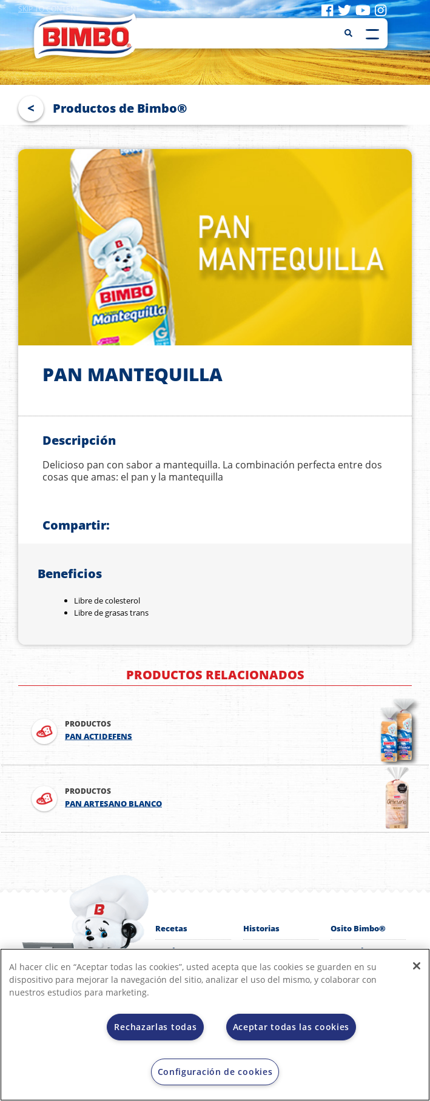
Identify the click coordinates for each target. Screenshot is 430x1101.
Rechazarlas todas (155, 1027)
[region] (215, 1024)
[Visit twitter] (344, 10)
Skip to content (49, 9)
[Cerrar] (416, 966)
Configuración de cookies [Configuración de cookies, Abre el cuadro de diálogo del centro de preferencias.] (215, 1071)
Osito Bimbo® (358, 928)
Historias (261, 928)
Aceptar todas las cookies (291, 1027)
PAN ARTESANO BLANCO (113, 803)
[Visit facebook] (327, 10)
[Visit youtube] (363, 10)
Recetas (171, 928)
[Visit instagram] (380, 10)
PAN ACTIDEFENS (98, 736)
